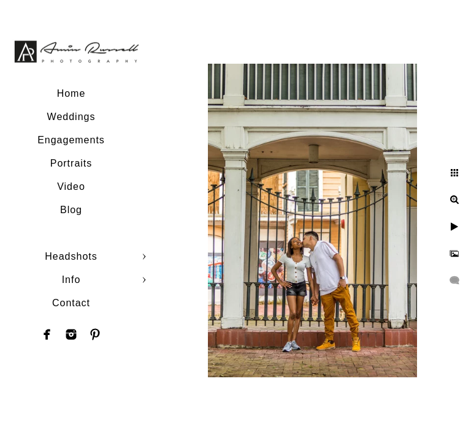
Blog (71, 210)
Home (71, 93)
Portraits (71, 163)
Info (71, 279)
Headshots (71, 256)
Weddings (71, 116)
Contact (71, 303)
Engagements (71, 140)
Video (71, 186)
